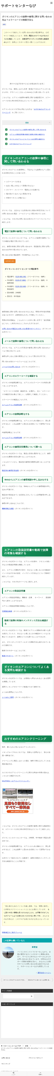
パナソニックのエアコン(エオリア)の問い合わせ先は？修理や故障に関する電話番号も (15, 980)
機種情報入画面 (8, 508)
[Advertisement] (27, 65)
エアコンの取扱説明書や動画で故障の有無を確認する (27, 134)
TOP (12, 1046)
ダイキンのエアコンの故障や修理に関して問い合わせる (27, 129)
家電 (4, 24)
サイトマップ (6, 1064)
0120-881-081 (20, 277)
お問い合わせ (6, 1058)
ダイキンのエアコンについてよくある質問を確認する (27, 139)
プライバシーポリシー (36, 1058)
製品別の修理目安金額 (10, 470)
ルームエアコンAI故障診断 (12, 405)
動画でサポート (8, 656)
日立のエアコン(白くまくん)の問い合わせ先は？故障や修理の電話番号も (40, 980)
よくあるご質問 (8, 697)
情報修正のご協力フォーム (12, 932)
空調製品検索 (7, 611)
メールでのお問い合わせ (11, 367)
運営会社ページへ (44, 973)
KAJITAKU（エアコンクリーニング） (16, 781)
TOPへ (40, 1073)
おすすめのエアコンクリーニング (20, 144)
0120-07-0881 (20, 280)
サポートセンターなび (18, 5)
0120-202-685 (20, 286)
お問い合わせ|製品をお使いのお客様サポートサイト (21, 329)
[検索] (18, 996)
